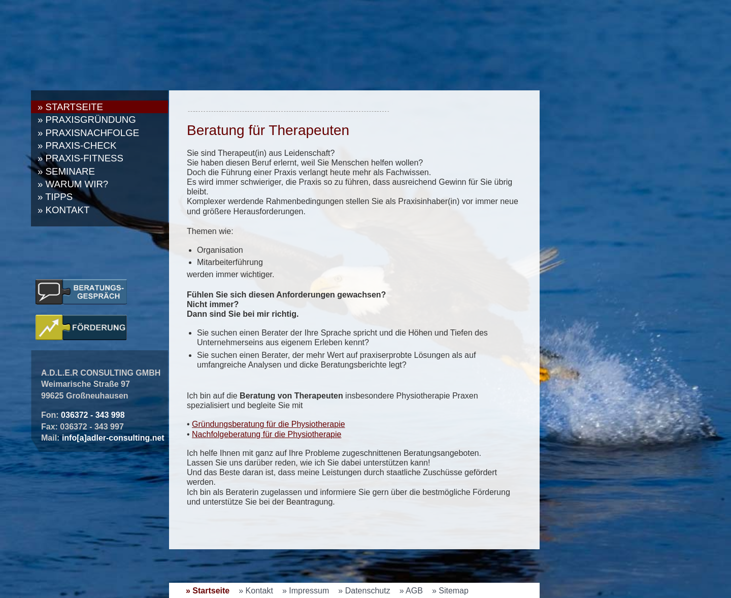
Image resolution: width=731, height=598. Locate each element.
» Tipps (55, 196)
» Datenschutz (364, 590)
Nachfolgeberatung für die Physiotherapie (266, 434)
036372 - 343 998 (92, 415)
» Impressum (305, 590)
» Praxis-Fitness (80, 158)
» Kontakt (63, 210)
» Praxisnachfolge (88, 132)
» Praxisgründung (87, 119)
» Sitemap (450, 590)
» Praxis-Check (77, 145)
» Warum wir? (73, 184)
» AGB (411, 590)
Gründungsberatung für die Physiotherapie (268, 424)
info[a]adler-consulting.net (113, 438)
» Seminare (66, 171)
